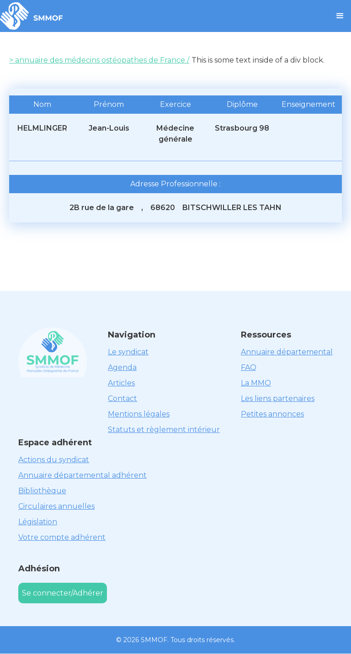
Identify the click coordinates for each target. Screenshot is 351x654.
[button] (340, 16)
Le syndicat (128, 352)
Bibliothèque (42, 490)
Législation (37, 521)
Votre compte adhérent (62, 537)
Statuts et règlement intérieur (164, 429)
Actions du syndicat (53, 459)
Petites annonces (272, 414)
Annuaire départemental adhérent (82, 475)
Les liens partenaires (277, 398)
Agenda (122, 367)
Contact (122, 398)
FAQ (248, 367)
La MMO (256, 383)
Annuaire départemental (287, 352)
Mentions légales (139, 414)
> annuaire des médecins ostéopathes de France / (99, 60)
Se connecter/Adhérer (62, 593)
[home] (31, 16)
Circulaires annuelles (56, 506)
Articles (121, 383)
